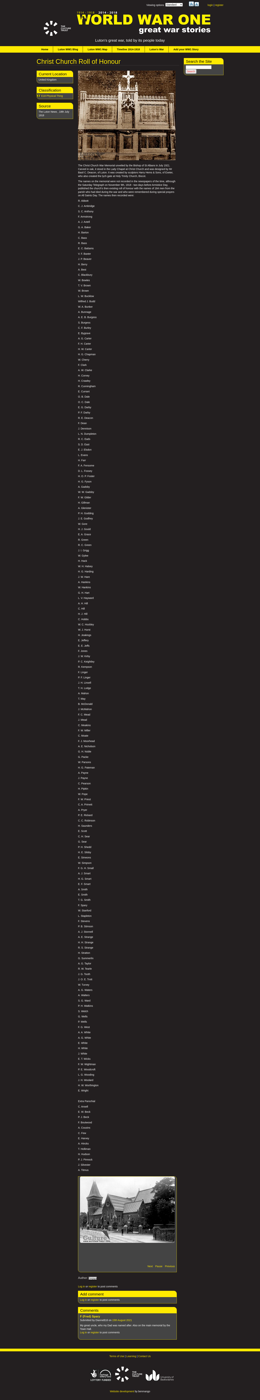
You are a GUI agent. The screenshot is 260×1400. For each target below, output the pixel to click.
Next (150, 1266)
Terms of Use (116, 1356)
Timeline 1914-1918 (128, 49)
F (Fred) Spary (90, 1316)
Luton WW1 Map (97, 49)
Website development (122, 1391)
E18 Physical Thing (52, 95)
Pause (158, 1266)
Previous (170, 1266)
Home (44, 49)
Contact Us (144, 1356)
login (210, 5)
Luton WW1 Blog (68, 49)
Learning (131, 1356)
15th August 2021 (122, 1320)
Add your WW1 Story (185, 49)
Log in (81, 1286)
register (219, 5)
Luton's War (157, 49)
